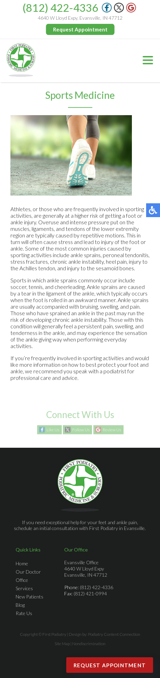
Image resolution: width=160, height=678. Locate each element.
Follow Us (81, 430)
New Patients (29, 597)
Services (24, 588)
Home (22, 563)
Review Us (112, 430)
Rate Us (24, 613)
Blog (20, 605)
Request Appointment (80, 29)
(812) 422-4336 (60, 7)
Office (22, 580)
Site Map (62, 643)
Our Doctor (28, 572)
